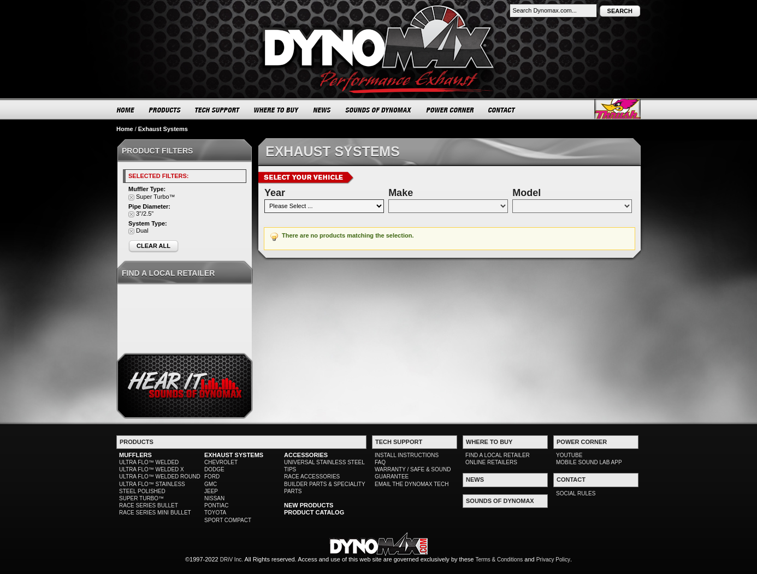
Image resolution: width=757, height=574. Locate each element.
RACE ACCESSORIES (312, 477)
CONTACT (502, 110)
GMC (210, 484)
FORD (212, 477)
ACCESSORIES (306, 455)
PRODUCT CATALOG (314, 512)
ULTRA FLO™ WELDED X (151, 469)
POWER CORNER (450, 110)
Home (124, 129)
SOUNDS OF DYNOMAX (378, 110)
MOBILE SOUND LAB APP (589, 462)
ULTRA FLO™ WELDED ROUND (159, 477)
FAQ (380, 462)
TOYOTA (215, 513)
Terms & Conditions (499, 560)
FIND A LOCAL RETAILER (497, 455)
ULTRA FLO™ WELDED (149, 462)
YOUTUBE (569, 455)
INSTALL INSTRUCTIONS (407, 455)
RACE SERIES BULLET (148, 505)
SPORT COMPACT (227, 520)
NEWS (322, 110)
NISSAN (214, 498)
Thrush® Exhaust (617, 109)
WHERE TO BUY (276, 110)
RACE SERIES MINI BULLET (155, 513)
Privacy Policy (553, 560)
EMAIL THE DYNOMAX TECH (411, 484)
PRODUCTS (165, 110)
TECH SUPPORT (217, 110)
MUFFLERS (135, 455)
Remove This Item (131, 197)
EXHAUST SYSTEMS (233, 455)
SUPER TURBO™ (141, 498)
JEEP (211, 491)
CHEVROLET (221, 462)
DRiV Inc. (231, 560)
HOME (125, 110)
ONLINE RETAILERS (491, 462)
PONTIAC (216, 505)
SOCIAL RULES (575, 493)
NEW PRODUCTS (308, 505)
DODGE (214, 469)
